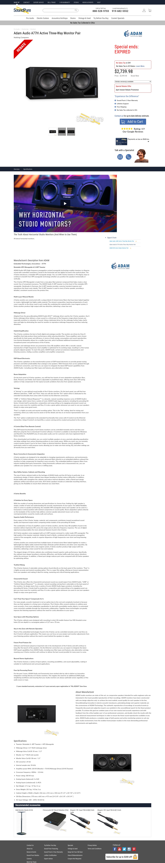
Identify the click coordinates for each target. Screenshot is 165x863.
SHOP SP (16, 2)
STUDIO (76, 2)
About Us (29, 849)
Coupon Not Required (74, 859)
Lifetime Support (123, 104)
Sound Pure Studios (33, 855)
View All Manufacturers (75, 855)
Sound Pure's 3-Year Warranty (127, 100)
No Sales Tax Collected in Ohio (82, 23)
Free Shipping (121, 107)
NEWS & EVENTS (87, 2)
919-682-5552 (120, 11)
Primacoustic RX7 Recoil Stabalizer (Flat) (55, 810)
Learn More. (140, 66)
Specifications (27, 169)
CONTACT (26, 2)
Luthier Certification (50, 855)
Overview (16, 169)
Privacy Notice (92, 845)
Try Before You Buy (101, 18)
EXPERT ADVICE (38, 2)
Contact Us (30, 845)
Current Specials (117, 18)
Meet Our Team (31, 862)
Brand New (135, 76)
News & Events (31, 852)
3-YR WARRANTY (64, 2)
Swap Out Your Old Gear (75, 852)
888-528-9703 (101, 11)
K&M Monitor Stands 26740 (24, 810)
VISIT (98, 2)
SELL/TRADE (52, 2)
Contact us (119, 116)
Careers (29, 859)
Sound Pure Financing (51, 849)
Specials (70, 845)
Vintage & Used (84, 18)
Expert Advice (48, 859)
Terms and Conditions (94, 849)
